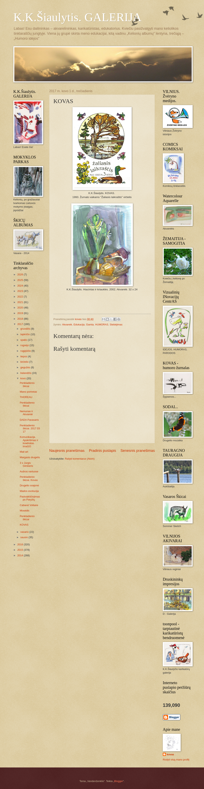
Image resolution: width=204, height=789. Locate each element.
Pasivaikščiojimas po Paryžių (30, 498)
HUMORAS (101, 324)
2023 (20, 291)
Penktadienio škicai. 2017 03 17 (30, 428)
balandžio (26, 372)
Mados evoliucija (29, 491)
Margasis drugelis (30, 457)
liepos (24, 356)
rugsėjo (24, 345)
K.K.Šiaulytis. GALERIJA (77, 17)
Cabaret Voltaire (29, 505)
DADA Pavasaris (29, 419)
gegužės (25, 367)
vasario (24, 531)
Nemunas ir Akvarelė (26, 413)
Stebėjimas (116, 324)
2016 (20, 544)
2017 (20, 324)
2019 (20, 313)
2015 (20, 549)
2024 (20, 285)
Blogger (118, 781)
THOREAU (26, 397)
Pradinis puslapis (102, 451)
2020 (20, 307)
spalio (24, 339)
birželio (24, 361)
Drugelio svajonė (29, 485)
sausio (24, 537)
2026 (20, 274)
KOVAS (24, 524)
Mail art (24, 451)
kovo (23, 378)
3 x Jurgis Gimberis (26, 464)
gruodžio (25, 328)
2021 (20, 302)
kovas (170, 754)
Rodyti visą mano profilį (176, 759)
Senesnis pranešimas (138, 451)
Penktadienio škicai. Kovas (29, 478)
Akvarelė (67, 324)
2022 (20, 296)
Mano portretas (28, 391)
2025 (20, 280)
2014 (20, 555)
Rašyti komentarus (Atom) (80, 458)
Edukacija (79, 324)
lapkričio (25, 334)
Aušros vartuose (29, 471)
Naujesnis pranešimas (66, 451)
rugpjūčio (25, 350)
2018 (20, 318)
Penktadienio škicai (27, 384)
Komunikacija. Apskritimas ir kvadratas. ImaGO (29, 441)
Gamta (90, 324)
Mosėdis (24, 510)
